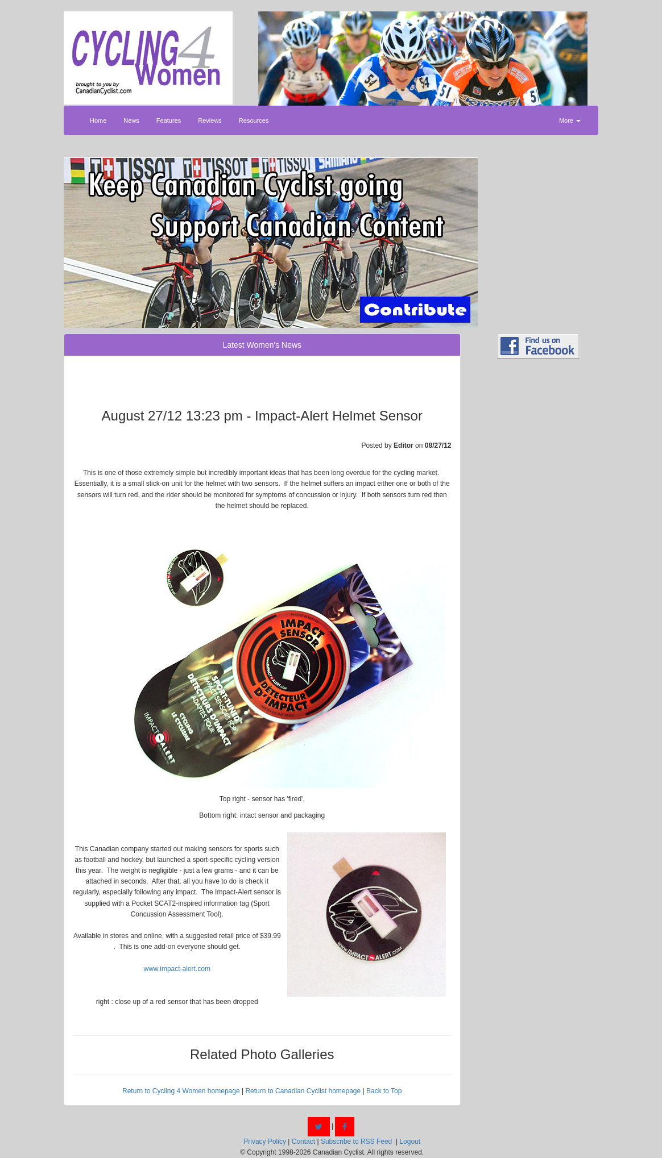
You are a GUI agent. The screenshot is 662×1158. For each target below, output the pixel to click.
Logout (409, 1141)
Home (98, 120)
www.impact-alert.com (177, 969)
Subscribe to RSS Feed (356, 1141)
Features (168, 120)
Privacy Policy (264, 1141)
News (131, 120)
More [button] (570, 120)
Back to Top (384, 1091)
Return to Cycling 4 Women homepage (181, 1091)
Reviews (210, 120)
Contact (303, 1141)
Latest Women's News (261, 344)
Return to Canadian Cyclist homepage (303, 1091)
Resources (254, 120)
